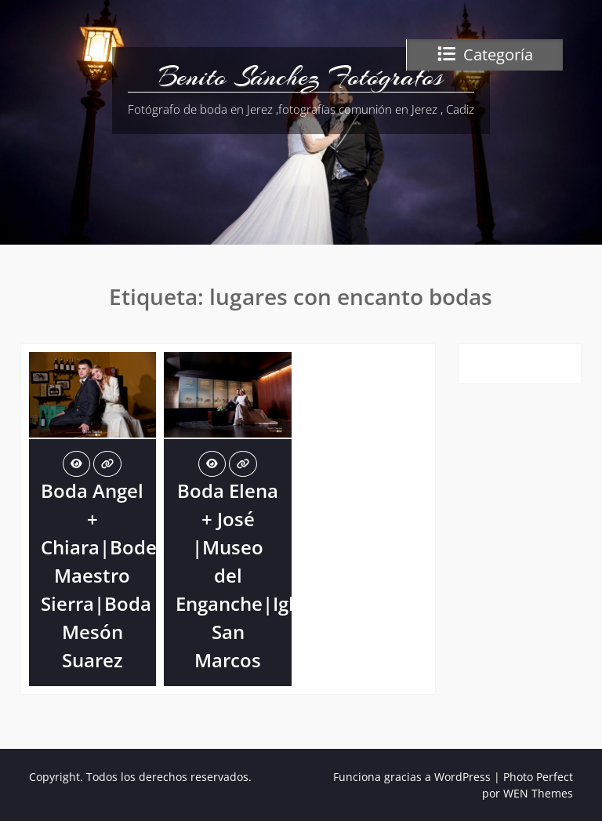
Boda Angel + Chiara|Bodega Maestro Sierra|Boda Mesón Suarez (109, 575)
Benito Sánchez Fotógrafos (300, 77)
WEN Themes (538, 793)
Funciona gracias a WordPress (412, 776)
